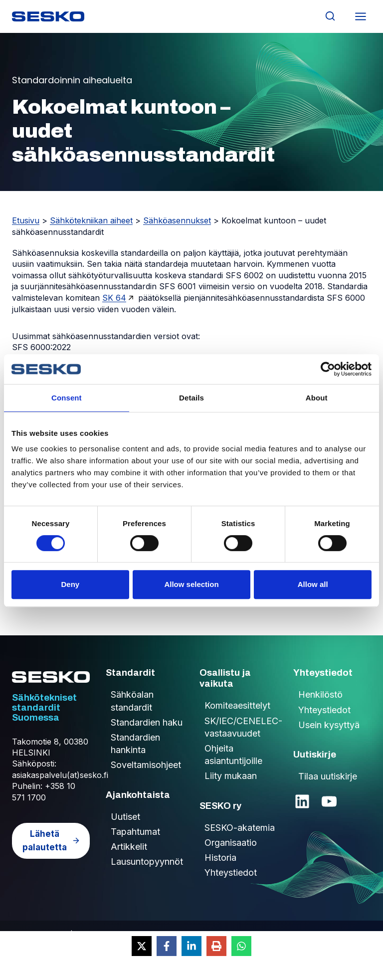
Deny (70, 584)
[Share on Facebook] (167, 946)
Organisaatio (230, 842)
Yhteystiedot (230, 872)
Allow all (313, 584)
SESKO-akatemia (239, 827)
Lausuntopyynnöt (147, 861)
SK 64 (114, 298)
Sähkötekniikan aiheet (91, 220)
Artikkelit (129, 846)
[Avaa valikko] (360, 16)
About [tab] (317, 397)
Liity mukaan (230, 775)
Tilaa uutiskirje (327, 776)
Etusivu (25, 220)
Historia (220, 857)
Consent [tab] (66, 397)
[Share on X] (142, 946)
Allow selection (191, 584)
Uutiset (125, 816)
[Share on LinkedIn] (191, 946)
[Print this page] (216, 946)
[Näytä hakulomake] (330, 16)
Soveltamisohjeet (146, 765)
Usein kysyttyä (329, 725)
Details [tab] (191, 397)
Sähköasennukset (177, 220)
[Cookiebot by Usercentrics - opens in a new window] (328, 369)
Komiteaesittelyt (237, 705)
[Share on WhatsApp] (241, 946)
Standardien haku (147, 722)
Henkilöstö (320, 694)
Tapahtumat (135, 831)
